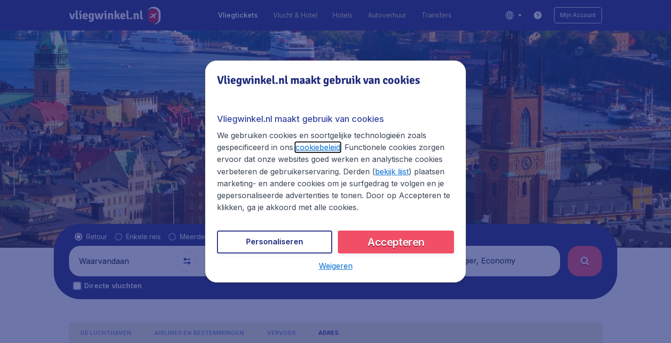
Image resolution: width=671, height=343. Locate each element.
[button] (336, 266)
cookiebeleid (318, 147)
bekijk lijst (392, 171)
